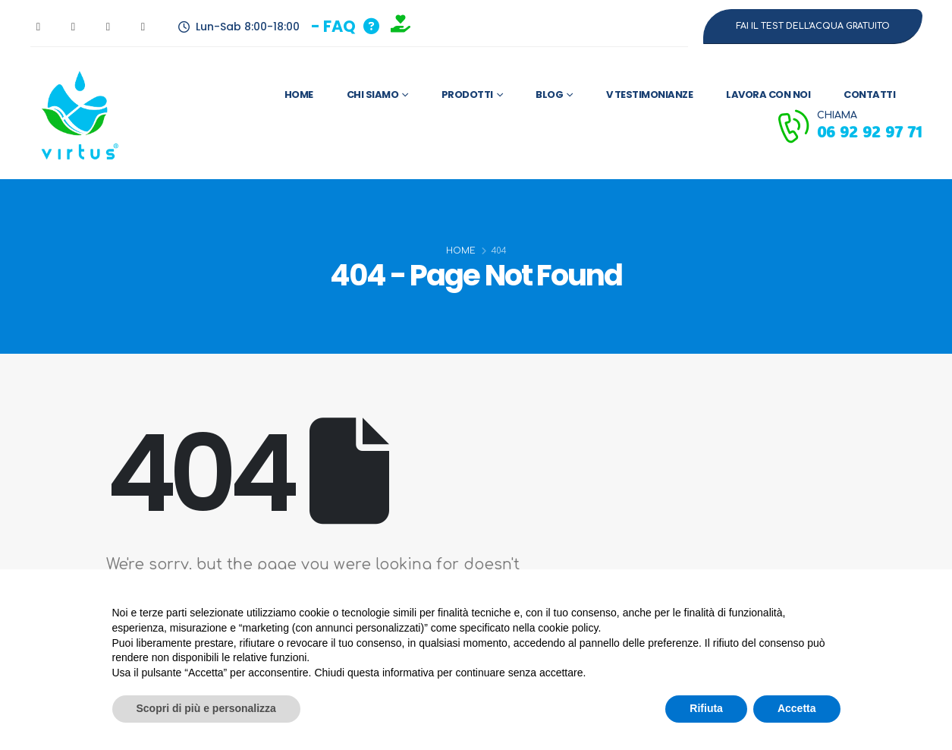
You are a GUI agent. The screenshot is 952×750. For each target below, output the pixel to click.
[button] (345, 26)
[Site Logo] (77, 113)
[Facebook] (38, 26)
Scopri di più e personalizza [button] (206, 708)
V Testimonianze (649, 94)
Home (298, 94)
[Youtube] (73, 26)
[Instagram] (108, 26)
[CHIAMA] (848, 126)
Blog (549, 94)
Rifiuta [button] (706, 708)
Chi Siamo (373, 94)
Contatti (869, 94)
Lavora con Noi (768, 94)
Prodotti (467, 94)
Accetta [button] (797, 708)
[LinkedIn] (143, 26)
